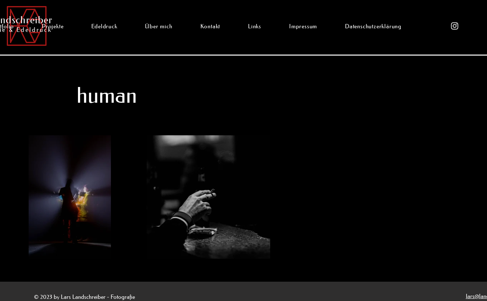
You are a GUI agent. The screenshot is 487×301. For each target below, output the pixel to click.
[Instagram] (454, 26)
